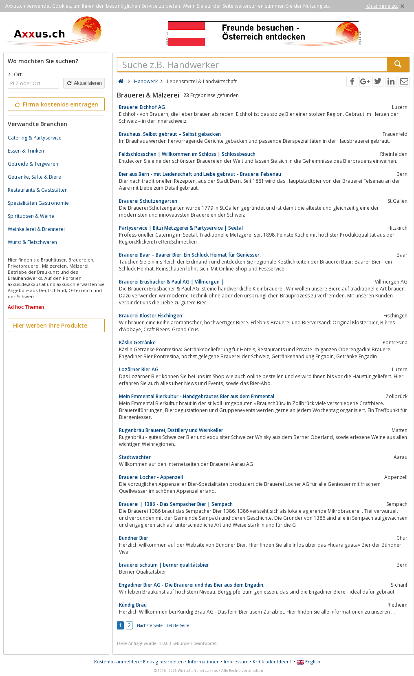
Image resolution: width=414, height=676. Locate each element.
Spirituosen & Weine (31, 216)
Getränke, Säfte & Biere (34, 176)
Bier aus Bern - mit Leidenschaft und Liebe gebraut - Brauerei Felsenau (200, 174)
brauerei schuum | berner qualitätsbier (164, 564)
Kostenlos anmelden (116, 661)
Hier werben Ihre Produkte (50, 325)
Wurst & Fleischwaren (32, 242)
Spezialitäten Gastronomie (38, 202)
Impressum (236, 661)
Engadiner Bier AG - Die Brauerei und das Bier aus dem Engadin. (191, 584)
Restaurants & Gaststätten (38, 189)
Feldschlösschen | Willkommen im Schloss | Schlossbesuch (187, 154)
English (308, 661)
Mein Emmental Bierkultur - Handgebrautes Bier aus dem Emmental (196, 396)
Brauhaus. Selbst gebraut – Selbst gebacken (170, 134)
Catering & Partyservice (35, 137)
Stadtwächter (135, 457)
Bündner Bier (133, 537)
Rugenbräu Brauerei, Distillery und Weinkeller (171, 430)
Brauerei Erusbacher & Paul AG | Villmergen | (171, 281)
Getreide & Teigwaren (33, 163)
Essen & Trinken (26, 150)
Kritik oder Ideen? (272, 661)
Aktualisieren (84, 83)
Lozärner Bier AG (139, 369)
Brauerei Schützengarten (148, 200)
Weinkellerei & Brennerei (36, 229)
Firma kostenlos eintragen (55, 104)
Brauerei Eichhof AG (142, 107)
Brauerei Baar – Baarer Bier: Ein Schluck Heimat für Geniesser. (190, 254)
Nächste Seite (150, 625)
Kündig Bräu (133, 604)
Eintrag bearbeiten (163, 661)
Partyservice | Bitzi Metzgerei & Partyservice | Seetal (181, 227)
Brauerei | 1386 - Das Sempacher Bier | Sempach (176, 504)
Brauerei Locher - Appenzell (151, 477)
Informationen (204, 661)
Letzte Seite (178, 625)
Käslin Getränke (137, 342)
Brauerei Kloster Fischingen (150, 315)
